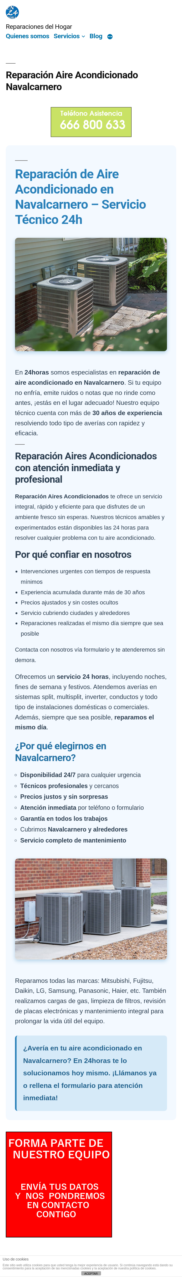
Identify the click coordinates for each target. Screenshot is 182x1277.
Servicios (67, 36)
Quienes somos (27, 36)
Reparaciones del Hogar (39, 26)
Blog (96, 36)
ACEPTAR (91, 1273)
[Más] (110, 37)
